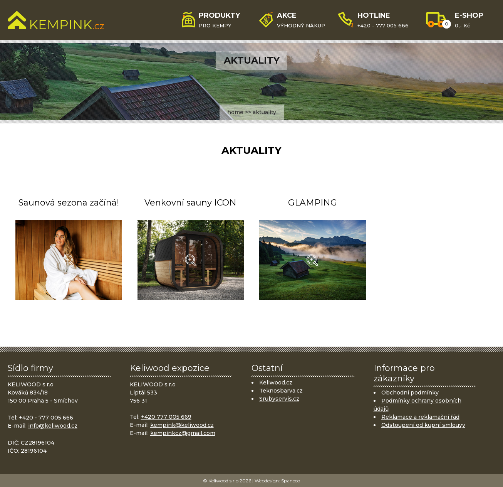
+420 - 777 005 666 (46, 417)
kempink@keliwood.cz (182, 424)
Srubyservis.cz (279, 398)
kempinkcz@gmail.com (182, 433)
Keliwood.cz (275, 382)
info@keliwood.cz (52, 425)
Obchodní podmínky (410, 392)
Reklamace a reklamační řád (420, 416)
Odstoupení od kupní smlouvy (423, 424)
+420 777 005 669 (166, 416)
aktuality (264, 112)
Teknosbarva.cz (281, 390)
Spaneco (290, 481)
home (235, 112)
